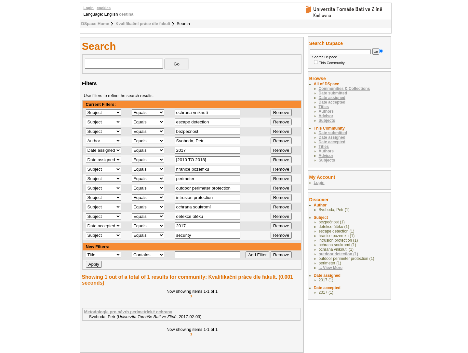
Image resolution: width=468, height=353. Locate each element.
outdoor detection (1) (338, 254)
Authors (326, 111)
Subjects (327, 120)
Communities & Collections (344, 88)
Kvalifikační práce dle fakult (142, 23)
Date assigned (332, 97)
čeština (126, 14)
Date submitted (333, 93)
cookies (104, 8)
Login (89, 8)
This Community (329, 63)
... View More (330, 267)
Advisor (326, 116)
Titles (324, 107)
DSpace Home (95, 23)
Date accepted (332, 102)
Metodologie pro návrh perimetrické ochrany (128, 311)
